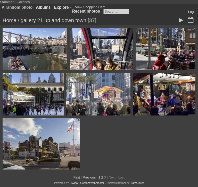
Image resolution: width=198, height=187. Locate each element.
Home (9, 20)
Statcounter (137, 182)
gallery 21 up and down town (53, 20)
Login (192, 12)
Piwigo (74, 182)
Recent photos (86, 11)
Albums (43, 7)
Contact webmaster (92, 182)
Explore (61, 7)
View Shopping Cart (90, 7)
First (76, 177)
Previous (89, 177)
